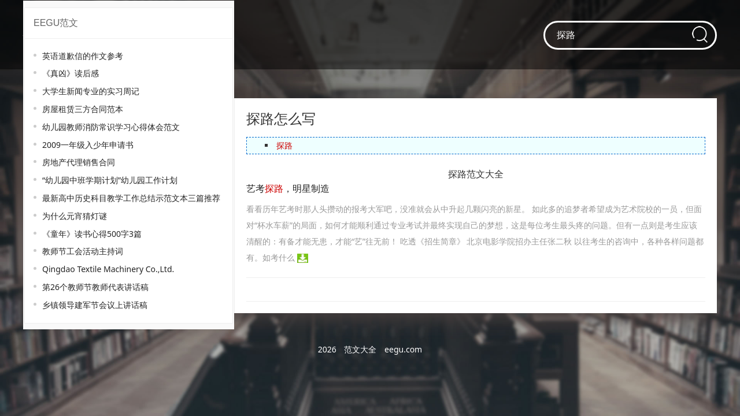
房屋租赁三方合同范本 (82, 108)
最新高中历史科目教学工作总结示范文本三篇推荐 (131, 197)
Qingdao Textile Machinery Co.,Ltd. (108, 268)
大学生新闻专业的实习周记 (90, 91)
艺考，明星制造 (288, 189)
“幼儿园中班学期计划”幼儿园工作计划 (109, 179)
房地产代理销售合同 (78, 162)
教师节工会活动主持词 (82, 251)
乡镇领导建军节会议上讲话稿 (94, 304)
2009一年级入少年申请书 (88, 144)
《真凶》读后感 (70, 73)
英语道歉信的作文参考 (82, 55)
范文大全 (360, 349)
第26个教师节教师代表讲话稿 (95, 286)
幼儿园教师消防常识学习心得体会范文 (111, 126)
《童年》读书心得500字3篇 (92, 233)
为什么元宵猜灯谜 (74, 215)
